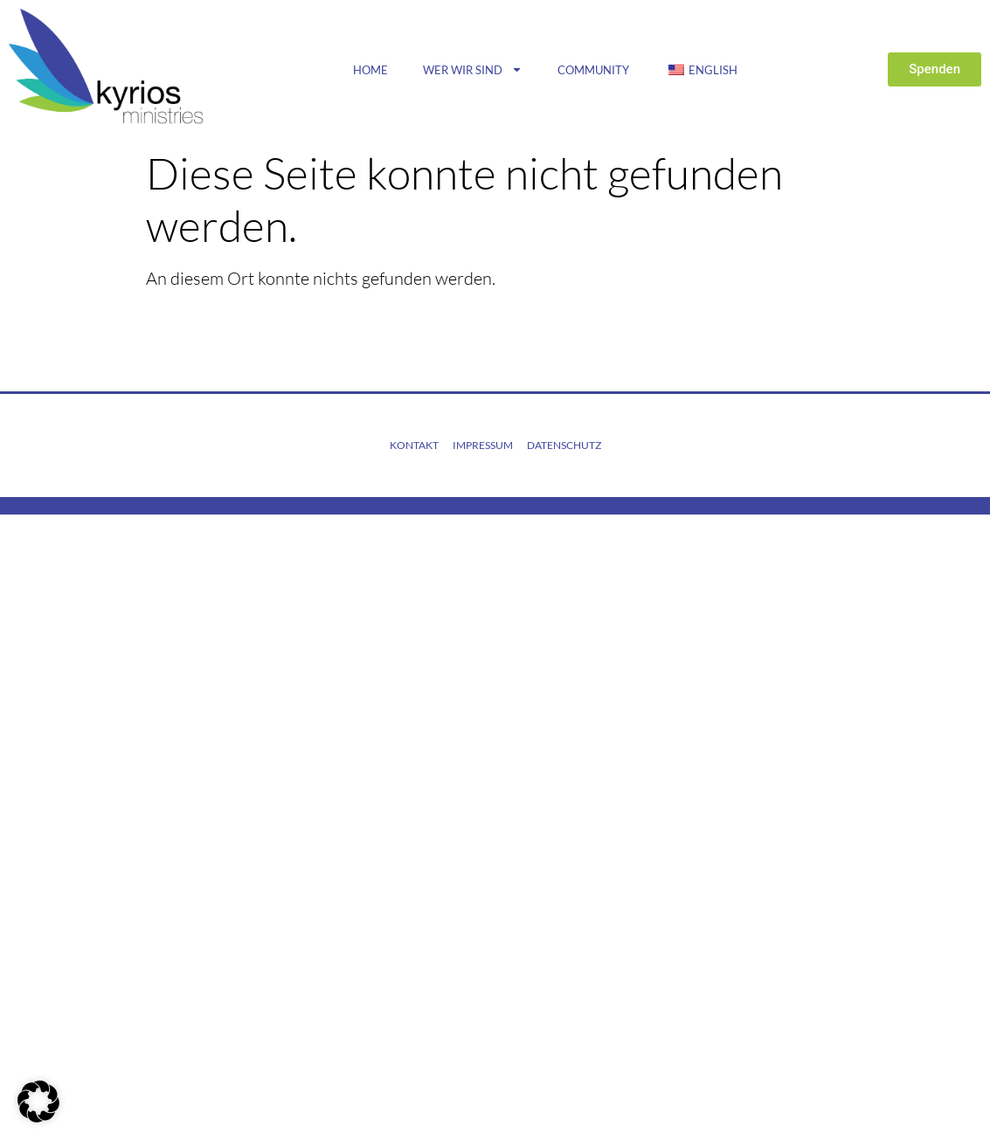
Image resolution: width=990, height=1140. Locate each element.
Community (593, 70)
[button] (38, 1101)
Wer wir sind (473, 69)
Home (370, 70)
